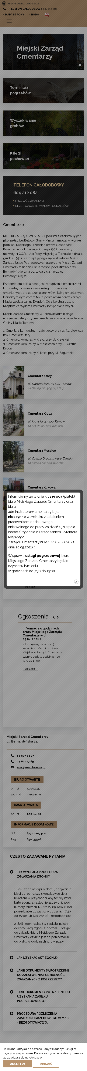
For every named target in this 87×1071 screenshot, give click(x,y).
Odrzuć (46, 1063)
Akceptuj (17, 1063)
